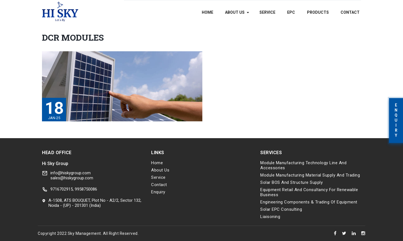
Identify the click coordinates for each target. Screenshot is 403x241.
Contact (350, 12)
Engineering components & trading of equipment (308, 202)
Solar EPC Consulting (281, 209)
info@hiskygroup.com (70, 172)
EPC (291, 12)
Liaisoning (270, 216)
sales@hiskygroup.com (71, 177)
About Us (235, 12)
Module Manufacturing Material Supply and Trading (310, 175)
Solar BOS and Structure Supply (291, 182)
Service (267, 12)
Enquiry (158, 191)
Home (207, 12)
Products (318, 12)
